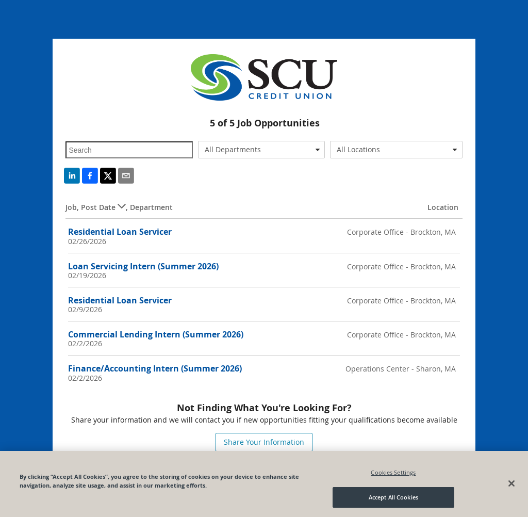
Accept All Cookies (393, 501)
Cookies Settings (393, 475)
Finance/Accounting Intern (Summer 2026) (155, 368)
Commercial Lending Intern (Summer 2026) (155, 334)
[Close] (511, 486)
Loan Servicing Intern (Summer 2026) (143, 266)
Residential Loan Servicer (120, 231)
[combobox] (261, 149)
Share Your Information (264, 442)
